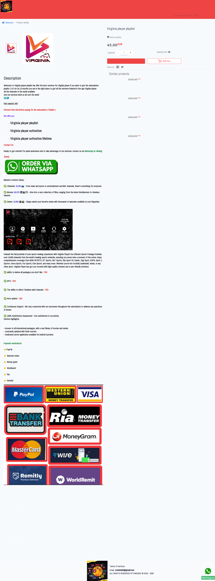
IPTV (3, 15)
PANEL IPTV (53, 15)
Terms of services (117, 566)
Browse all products (72, 15)
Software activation (18, 15)
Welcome (7, 22)
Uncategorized (38, 15)
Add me (160, 61)
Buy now (124, 61)
